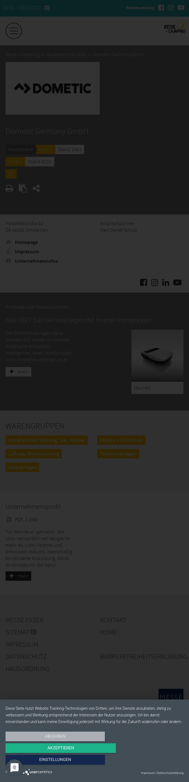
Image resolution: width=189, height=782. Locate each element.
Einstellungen (157, 761)
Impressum (148, 773)
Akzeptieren (94, 761)
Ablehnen (32, 761)
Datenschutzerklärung (170, 773)
